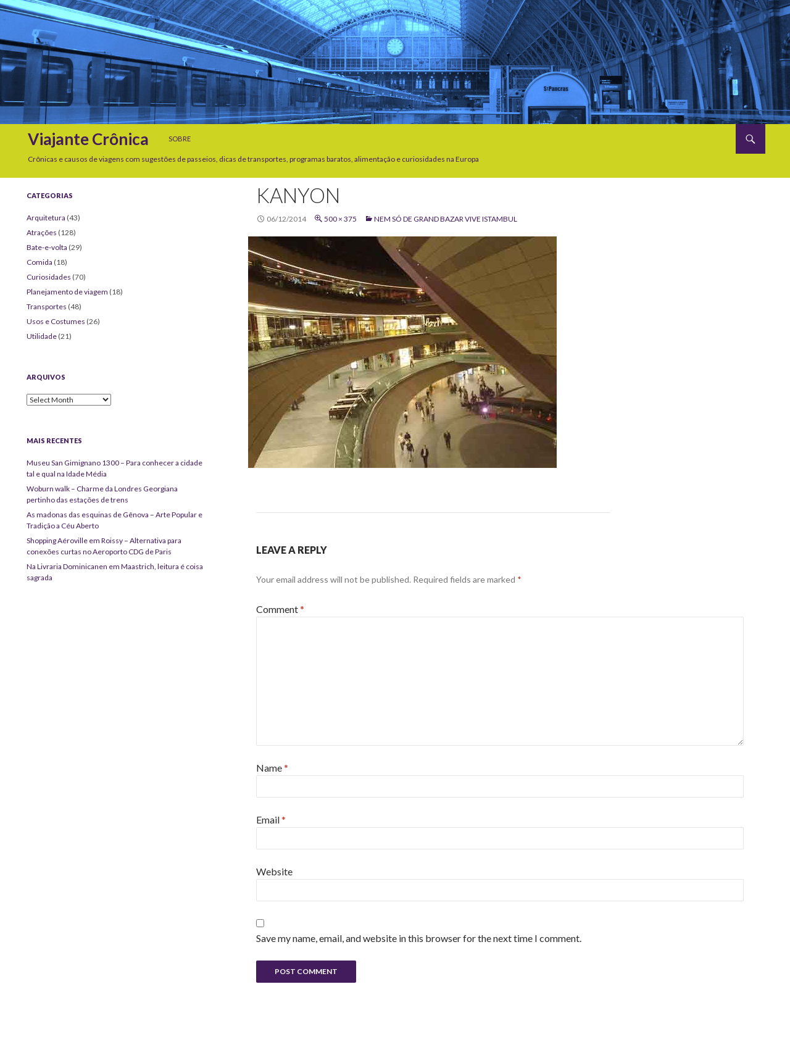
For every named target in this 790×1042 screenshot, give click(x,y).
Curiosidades (49, 276)
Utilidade (42, 336)
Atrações (42, 232)
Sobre (179, 139)
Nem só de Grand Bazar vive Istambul (445, 218)
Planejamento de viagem (67, 291)
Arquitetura (46, 217)
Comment (280, 609)
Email (271, 819)
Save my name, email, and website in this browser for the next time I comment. (418, 938)
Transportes (47, 306)
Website (274, 871)
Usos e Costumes (56, 321)
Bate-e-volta (47, 247)
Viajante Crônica (88, 139)
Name (272, 767)
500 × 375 (340, 218)
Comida (39, 262)
